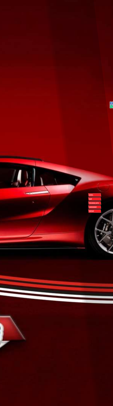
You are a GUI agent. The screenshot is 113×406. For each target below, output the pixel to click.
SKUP (90, 199)
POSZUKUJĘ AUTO (94, 203)
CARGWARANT (93, 207)
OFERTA (91, 195)
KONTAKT (91, 211)
